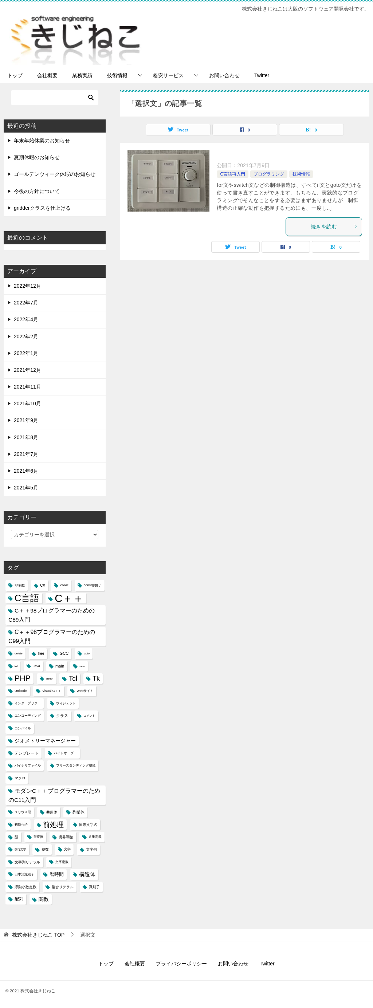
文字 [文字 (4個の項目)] (67, 849)
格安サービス (168, 75)
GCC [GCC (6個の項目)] (63, 653)
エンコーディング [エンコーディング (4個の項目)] (28, 715)
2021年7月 (26, 454)
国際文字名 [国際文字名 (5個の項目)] (88, 825)
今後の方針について (37, 191)
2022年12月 (27, 286)
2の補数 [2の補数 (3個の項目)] (20, 585)
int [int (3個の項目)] (16, 666)
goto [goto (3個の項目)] (87, 653)
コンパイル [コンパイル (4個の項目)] (23, 728)
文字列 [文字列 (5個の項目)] (91, 849)
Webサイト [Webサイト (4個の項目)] (84, 691)
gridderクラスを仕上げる (42, 208)
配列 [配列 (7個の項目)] (19, 899)
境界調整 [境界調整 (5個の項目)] (66, 837)
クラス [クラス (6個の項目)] (62, 715)
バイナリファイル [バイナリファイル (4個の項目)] (28, 765)
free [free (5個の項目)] (41, 653)
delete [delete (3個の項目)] (19, 653)
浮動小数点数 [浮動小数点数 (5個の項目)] (25, 887)
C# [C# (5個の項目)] (42, 585)
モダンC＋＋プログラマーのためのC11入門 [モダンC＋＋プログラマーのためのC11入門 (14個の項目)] (54, 795)
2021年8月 (26, 437)
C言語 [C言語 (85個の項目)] (27, 598)
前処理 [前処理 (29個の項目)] (53, 824)
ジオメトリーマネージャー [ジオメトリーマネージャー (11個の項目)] (45, 741)
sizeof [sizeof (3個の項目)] (50, 678)
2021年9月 (26, 420)
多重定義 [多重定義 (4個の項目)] (95, 837)
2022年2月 (26, 336)
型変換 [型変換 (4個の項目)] (38, 837)
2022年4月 (26, 319)
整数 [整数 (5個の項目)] (45, 849)
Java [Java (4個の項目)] (36, 666)
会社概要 (47, 75)
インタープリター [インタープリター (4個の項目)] (28, 703)
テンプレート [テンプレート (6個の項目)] (27, 753)
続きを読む (334, 226)
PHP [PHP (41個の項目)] (23, 678)
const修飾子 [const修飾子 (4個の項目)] (93, 585)
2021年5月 (26, 488)
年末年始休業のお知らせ (42, 140)
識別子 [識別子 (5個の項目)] (94, 887)
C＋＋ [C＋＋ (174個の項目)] (69, 598)
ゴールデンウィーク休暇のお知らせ (54, 174)
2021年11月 (27, 387)
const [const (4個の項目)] (64, 585)
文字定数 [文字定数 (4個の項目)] (61, 862)
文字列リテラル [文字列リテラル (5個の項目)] (27, 862)
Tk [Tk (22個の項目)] (96, 678)
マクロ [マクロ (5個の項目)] (20, 778)
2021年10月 (27, 403)
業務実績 (82, 75)
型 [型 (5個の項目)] (16, 837)
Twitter (261, 75)
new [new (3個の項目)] (82, 666)
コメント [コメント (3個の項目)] (89, 715)
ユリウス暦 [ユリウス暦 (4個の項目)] (23, 812)
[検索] (54, 97)
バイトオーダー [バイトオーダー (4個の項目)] (65, 753)
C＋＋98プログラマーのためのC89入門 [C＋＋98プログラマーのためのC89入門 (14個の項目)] (51, 615)
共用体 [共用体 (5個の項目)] (51, 812)
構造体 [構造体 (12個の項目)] (87, 874)
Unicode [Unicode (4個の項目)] (21, 691)
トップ (15, 75)
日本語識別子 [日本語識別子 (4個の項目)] (24, 874)
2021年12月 (27, 370)
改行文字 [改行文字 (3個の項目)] (20, 849)
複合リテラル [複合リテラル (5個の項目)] (63, 887)
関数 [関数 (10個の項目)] (44, 899)
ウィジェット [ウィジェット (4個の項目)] (66, 703)
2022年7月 (26, 303)
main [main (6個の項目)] (59, 666)
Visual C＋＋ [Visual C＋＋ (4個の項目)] (51, 691)
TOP (38, 935)
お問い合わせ (224, 75)
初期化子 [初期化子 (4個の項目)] (21, 824)
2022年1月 (26, 353)
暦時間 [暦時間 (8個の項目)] (57, 874)
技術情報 (117, 75)
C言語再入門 (232, 174)
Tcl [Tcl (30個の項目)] (72, 678)
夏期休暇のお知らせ (37, 157)
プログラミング (269, 174)
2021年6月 (26, 471)
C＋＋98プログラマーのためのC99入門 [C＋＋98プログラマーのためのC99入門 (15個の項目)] (51, 636)
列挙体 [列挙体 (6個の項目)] (78, 812)
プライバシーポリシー (181, 963)
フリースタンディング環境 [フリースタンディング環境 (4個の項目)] (75, 765)
